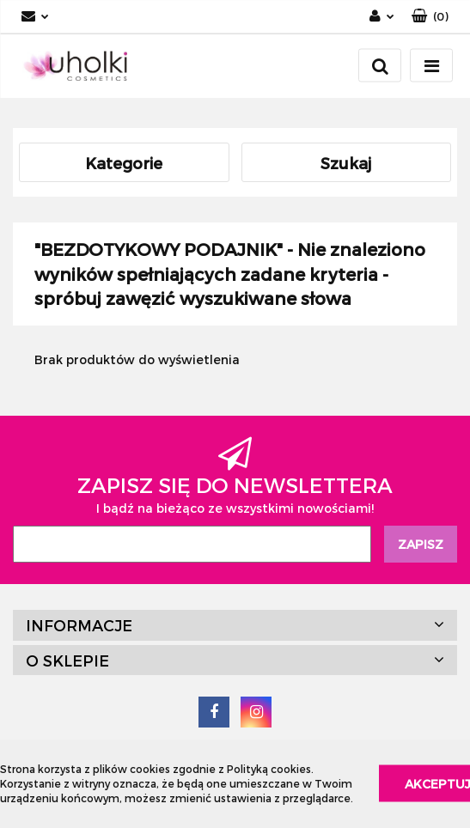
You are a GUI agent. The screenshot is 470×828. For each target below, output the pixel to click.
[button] (430, 16)
